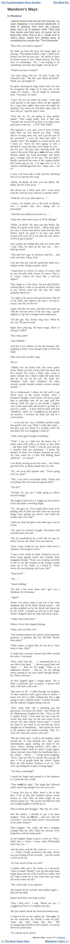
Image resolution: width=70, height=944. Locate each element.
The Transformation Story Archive (21, 2)
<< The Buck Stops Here (15, 941)
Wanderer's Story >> (57, 941)
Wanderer (16, 16)
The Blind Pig (61, 2)
